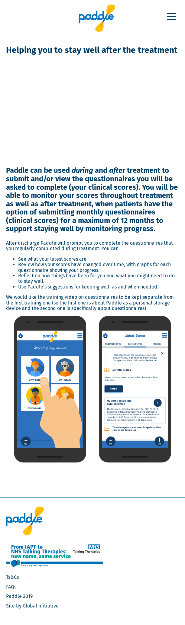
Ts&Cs (12, 577)
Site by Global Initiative (32, 606)
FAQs (11, 587)
